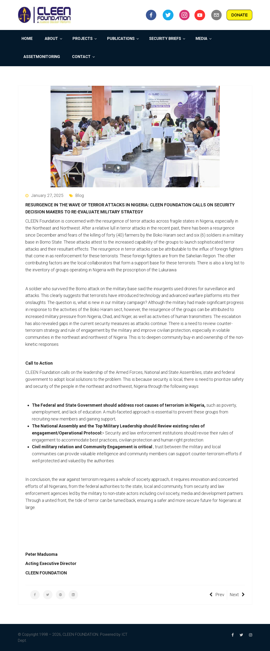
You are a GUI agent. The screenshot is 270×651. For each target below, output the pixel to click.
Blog (76, 195)
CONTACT (81, 56)
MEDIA (201, 38)
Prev (216, 594)
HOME (27, 38)
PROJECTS (83, 38)
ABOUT (51, 38)
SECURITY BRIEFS (165, 38)
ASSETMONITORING (41, 56)
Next (237, 594)
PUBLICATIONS (121, 38)
